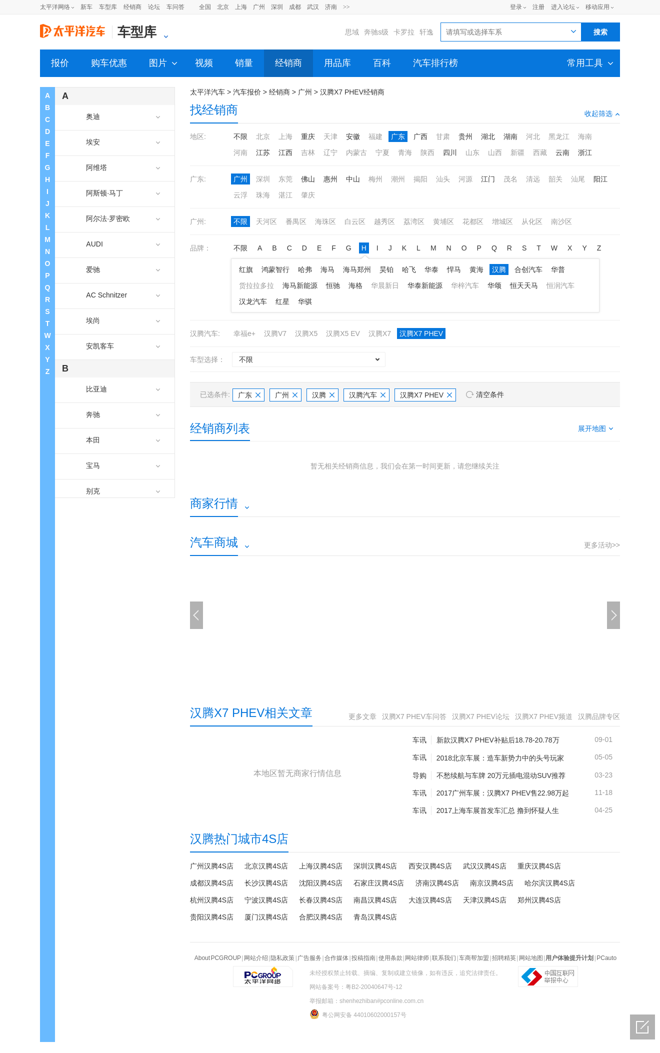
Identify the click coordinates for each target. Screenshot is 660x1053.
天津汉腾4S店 (484, 900)
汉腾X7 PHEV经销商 (352, 92)
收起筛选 (602, 114)
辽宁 (331, 152)
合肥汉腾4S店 (320, 917)
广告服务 (310, 958)
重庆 (308, 136)
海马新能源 (300, 286)
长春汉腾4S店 (320, 900)
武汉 (313, 7)
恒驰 (333, 286)
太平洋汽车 (207, 92)
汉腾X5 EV (343, 334)
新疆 (517, 152)
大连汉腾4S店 (430, 900)
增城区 (502, 222)
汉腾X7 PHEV (421, 334)
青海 (405, 152)
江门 (488, 179)
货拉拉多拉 (256, 286)
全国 (205, 7)
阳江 (601, 179)
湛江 (285, 195)
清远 (533, 179)
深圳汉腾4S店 (375, 866)
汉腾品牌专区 (599, 716)
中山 (353, 179)
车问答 (175, 7)
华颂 (495, 286)
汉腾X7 (379, 334)
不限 (241, 136)
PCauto (606, 958)
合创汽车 (528, 270)
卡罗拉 (404, 32)
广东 (398, 136)
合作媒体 (336, 958)
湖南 (511, 136)
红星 (283, 302)
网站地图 (531, 958)
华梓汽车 (465, 286)
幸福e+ (245, 334)
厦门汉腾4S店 (266, 917)
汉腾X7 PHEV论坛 (481, 716)
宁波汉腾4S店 (266, 900)
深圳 (277, 7)
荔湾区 (414, 222)
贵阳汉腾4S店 (212, 917)
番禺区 (296, 222)
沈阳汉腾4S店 (320, 883)
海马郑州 (357, 270)
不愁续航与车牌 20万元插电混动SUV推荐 (501, 775)
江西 (285, 152)
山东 (473, 152)
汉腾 (499, 270)
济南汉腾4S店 (437, 883)
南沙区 (561, 222)
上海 (241, 7)
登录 (516, 7)
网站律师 (417, 958)
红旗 (246, 270)
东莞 (285, 179)
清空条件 (490, 394)
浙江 (585, 152)
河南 (241, 152)
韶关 (555, 179)
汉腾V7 (275, 334)
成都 (295, 7)
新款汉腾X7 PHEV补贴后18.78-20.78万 (498, 740)
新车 (86, 7)
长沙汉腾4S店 (266, 883)
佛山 (308, 179)
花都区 (473, 222)
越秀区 (384, 222)
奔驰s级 (376, 32)
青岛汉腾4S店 (375, 917)
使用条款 (390, 958)
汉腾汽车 (367, 395)
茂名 (511, 179)
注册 (538, 7)
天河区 (266, 222)
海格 (355, 286)
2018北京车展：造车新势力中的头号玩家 (500, 758)
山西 (495, 152)
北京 (223, 7)
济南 (331, 7)
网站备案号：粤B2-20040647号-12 (356, 987)
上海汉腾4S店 (320, 866)
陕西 (427, 152)
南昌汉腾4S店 (375, 900)
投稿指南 (364, 958)
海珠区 (325, 222)
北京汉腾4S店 (266, 866)
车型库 (108, 7)
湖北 (488, 136)
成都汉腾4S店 (212, 883)
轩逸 (427, 32)
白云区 (355, 222)
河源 (465, 179)
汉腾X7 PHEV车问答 (414, 716)
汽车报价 (247, 92)
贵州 (465, 136)
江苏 (263, 152)
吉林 (308, 152)
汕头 (443, 179)
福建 (375, 136)
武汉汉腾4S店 (484, 866)
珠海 (263, 195)
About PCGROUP (217, 958)
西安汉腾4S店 (430, 866)
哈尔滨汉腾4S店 (549, 883)
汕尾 (578, 179)
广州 (259, 7)
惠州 (331, 179)
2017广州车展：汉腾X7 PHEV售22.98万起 (502, 793)
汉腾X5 (306, 334)
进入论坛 (563, 7)
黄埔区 (443, 222)
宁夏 (383, 152)
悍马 (454, 270)
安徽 (353, 136)
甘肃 (443, 136)
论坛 (154, 7)
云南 (563, 152)
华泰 (431, 270)
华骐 (305, 302)
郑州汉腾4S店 (539, 900)
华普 (558, 270)
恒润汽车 (560, 286)
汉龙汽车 (253, 302)
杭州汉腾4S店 (212, 900)
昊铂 (387, 270)
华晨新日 (385, 286)
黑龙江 (559, 136)
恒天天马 (524, 286)
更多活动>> (602, 545)
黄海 (477, 270)
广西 (421, 136)
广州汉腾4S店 (212, 866)
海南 (585, 136)
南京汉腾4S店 (492, 883)
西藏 (540, 152)
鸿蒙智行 (276, 270)
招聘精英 (504, 958)
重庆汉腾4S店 (539, 866)
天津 (331, 136)
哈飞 (409, 270)
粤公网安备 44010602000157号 (358, 1014)
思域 (352, 32)
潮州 (398, 179)
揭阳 (421, 179)
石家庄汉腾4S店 (379, 883)
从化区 (532, 222)
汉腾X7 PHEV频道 (543, 716)
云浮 (241, 195)
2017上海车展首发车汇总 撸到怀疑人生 (497, 810)
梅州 (375, 179)
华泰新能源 (425, 286)
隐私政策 (282, 958)
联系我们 (444, 958)
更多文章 (362, 716)
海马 (327, 270)
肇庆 (308, 195)
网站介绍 (256, 958)
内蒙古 (356, 152)
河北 (533, 136)
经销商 (133, 7)
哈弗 (305, 270)
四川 (450, 152)
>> (346, 7)
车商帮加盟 (474, 958)
